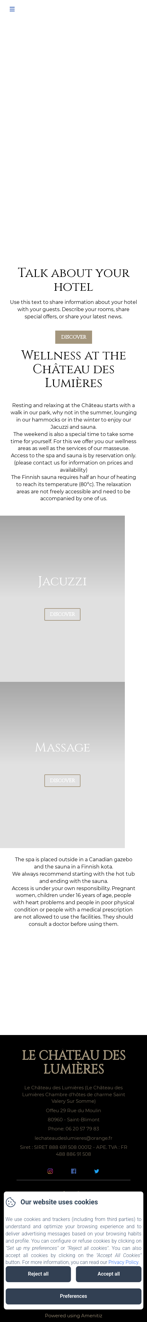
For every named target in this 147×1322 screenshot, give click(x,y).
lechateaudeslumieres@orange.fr (73, 1138)
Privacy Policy (124, 1262)
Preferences (73, 1296)
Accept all (109, 1274)
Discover (73, 337)
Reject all (38, 1274)
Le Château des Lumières (73, 1063)
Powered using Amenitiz (73, 1316)
